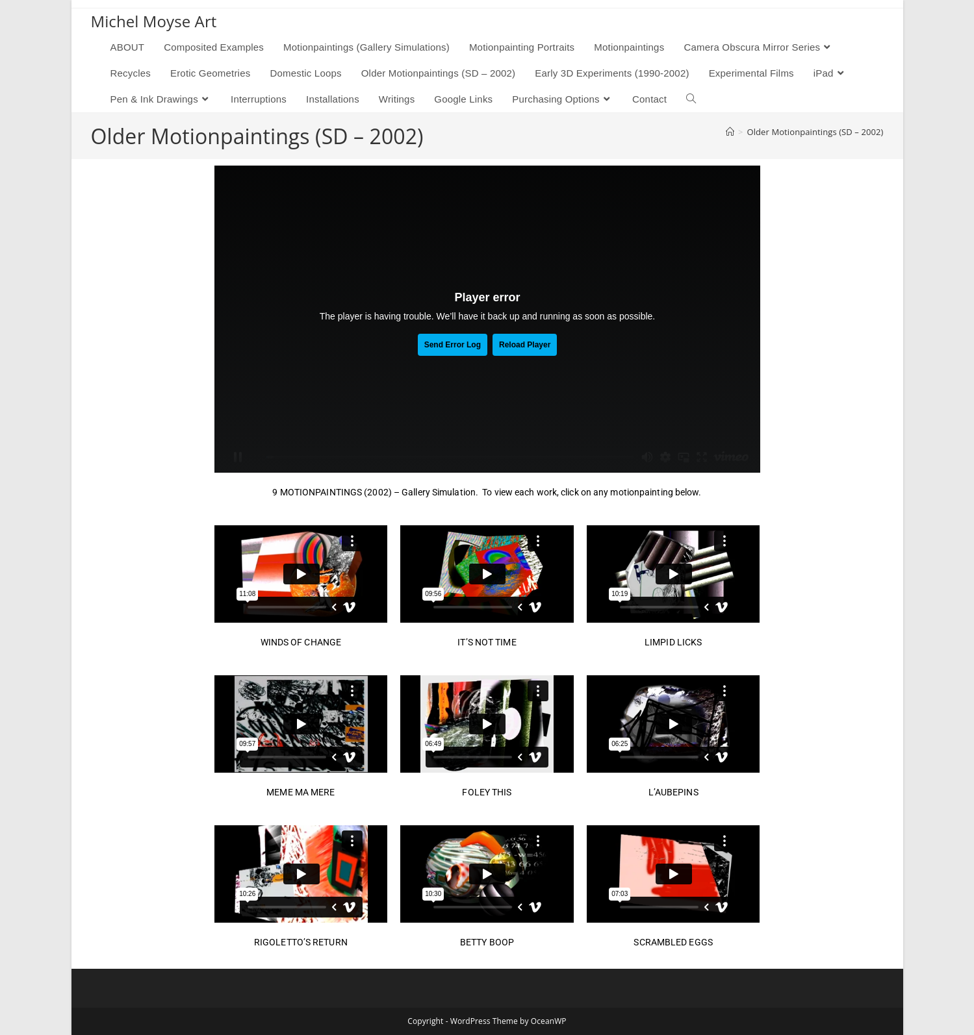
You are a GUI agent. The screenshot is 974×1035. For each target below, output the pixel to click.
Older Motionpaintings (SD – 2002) (815, 132)
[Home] (730, 132)
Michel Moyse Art (154, 21)
